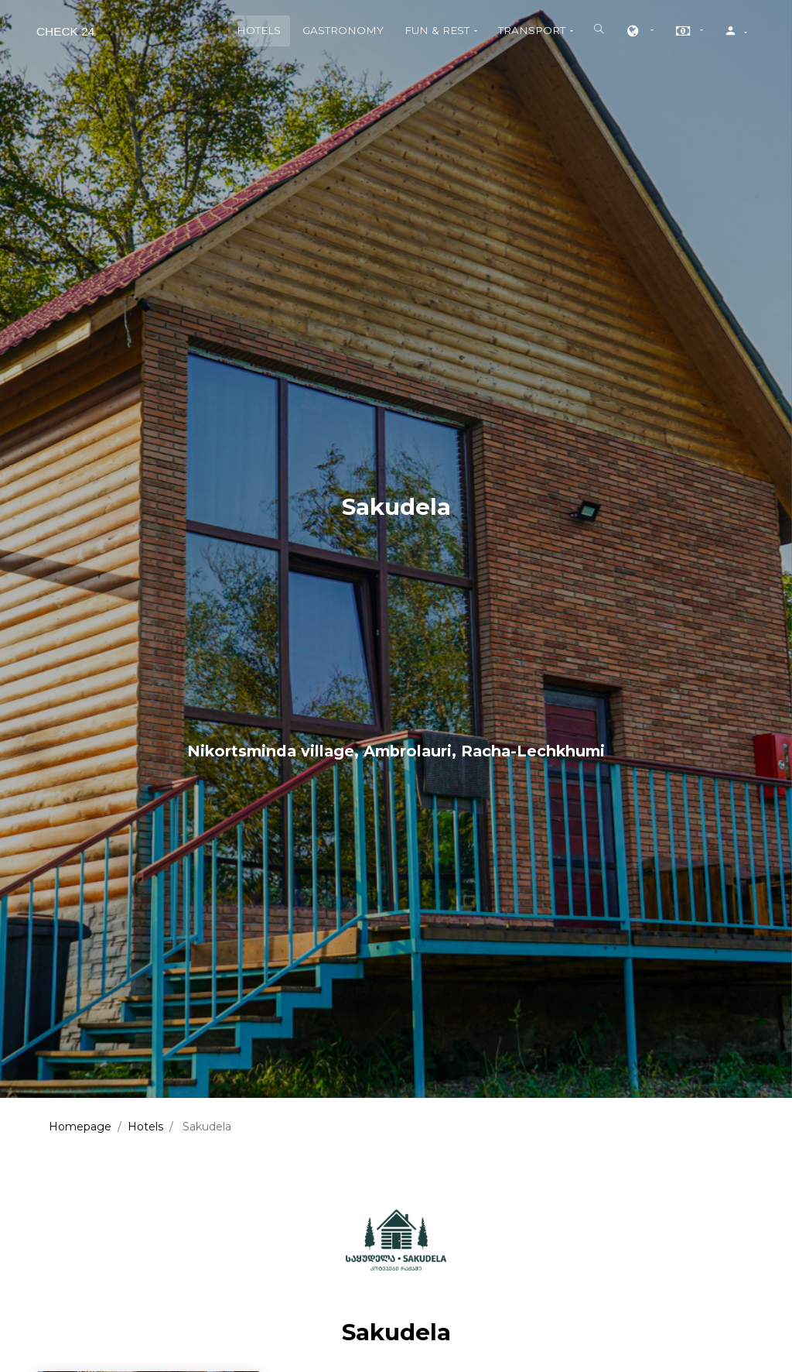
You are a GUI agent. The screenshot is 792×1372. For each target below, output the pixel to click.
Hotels (145, 1127)
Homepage (80, 1127)
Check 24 (65, 31)
